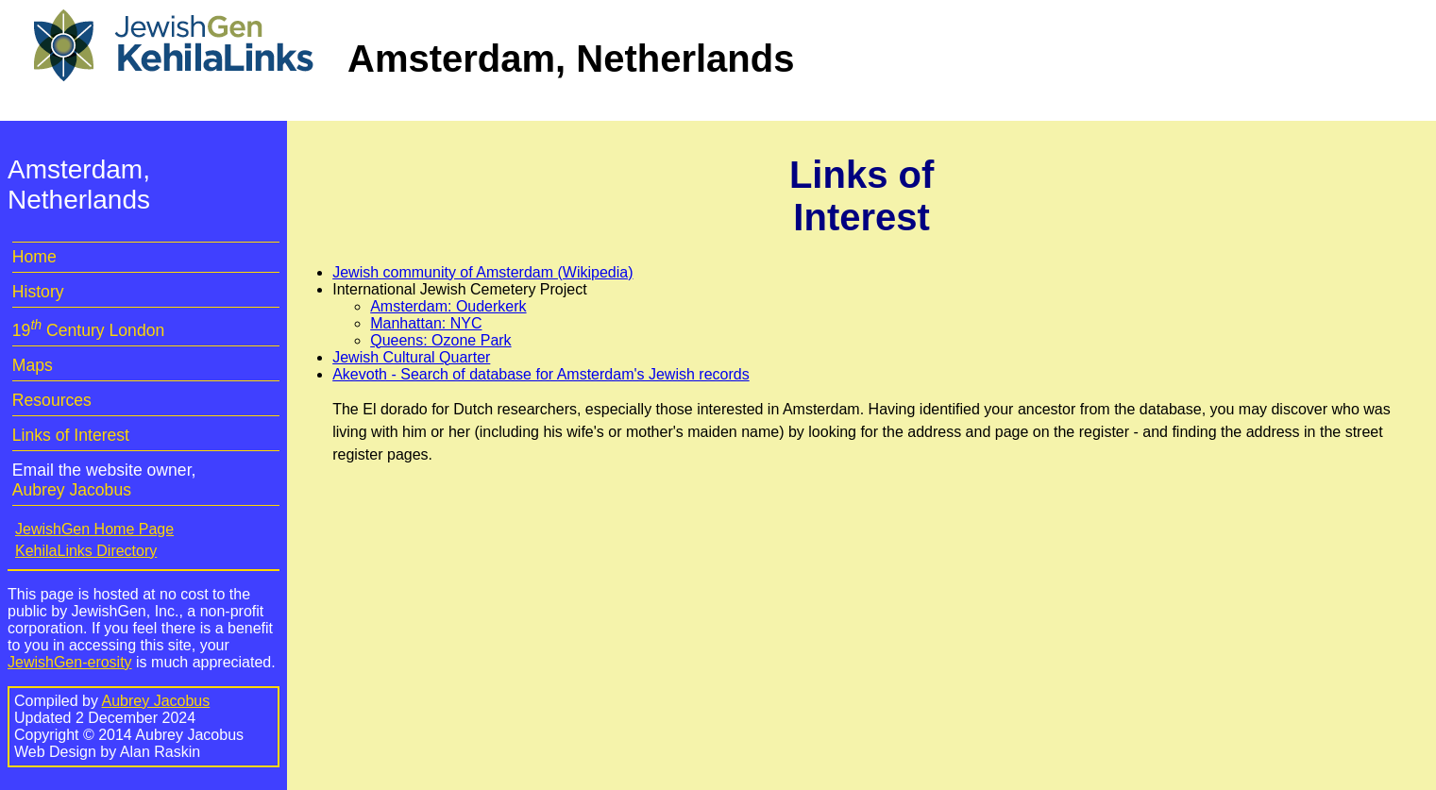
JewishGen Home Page (94, 529)
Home (34, 256)
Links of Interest (70, 435)
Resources (52, 400)
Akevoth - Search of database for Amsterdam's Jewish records (540, 374)
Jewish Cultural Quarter (411, 357)
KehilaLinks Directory (86, 551)
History (38, 291)
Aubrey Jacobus (71, 489)
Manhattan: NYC (425, 323)
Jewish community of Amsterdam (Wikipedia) (482, 272)
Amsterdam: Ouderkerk (448, 306)
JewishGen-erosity (70, 662)
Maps (32, 365)
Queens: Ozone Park (440, 340)
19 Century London (88, 330)
